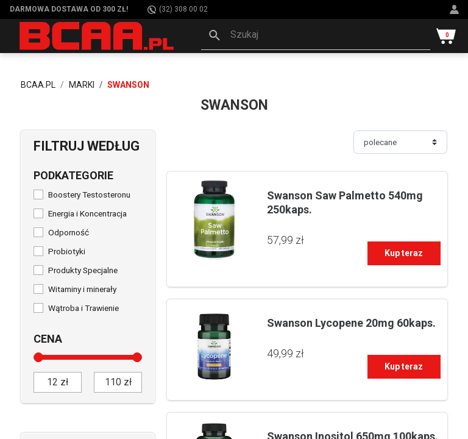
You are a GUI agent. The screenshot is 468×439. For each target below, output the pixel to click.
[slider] (38, 357)
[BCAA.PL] (97, 35)
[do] (118, 382)
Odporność (68, 232)
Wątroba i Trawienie (83, 308)
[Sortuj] (400, 142)
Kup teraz (404, 253)
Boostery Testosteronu (89, 194)
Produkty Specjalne (83, 270)
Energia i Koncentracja (87, 213)
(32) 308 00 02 (177, 9)
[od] (58, 382)
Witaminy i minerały (82, 289)
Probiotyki (66, 251)
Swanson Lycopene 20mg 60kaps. (351, 322)
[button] (315, 36)
